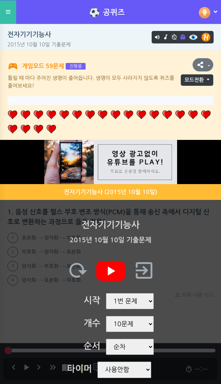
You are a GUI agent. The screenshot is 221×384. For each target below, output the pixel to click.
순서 (92, 346)
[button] (203, 64)
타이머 (79, 368)
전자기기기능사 (29, 34)
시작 (92, 300)
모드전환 (194, 79)
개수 (92, 323)
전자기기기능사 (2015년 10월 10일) (110, 192)
